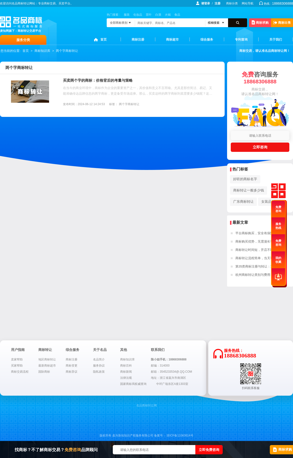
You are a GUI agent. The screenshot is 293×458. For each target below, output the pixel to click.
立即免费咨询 (209, 450)
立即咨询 (260, 147)
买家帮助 (17, 365)
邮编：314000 (160, 365)
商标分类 (232, 3)
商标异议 (71, 371)
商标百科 (126, 365)
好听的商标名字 (245, 179)
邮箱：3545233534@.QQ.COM (171, 371)
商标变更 (71, 365)
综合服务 (206, 39)
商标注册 (138, 39)
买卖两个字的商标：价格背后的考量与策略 (98, 80)
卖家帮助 (17, 359)
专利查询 (241, 39)
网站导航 (247, 3)
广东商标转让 (243, 201)
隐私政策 (99, 371)
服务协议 (99, 365)
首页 (103, 39)
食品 (177, 14)
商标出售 (282, 22)
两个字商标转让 (67, 51)
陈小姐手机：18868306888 (168, 359)
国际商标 (44, 371)
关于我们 (275, 39)
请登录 (205, 3)
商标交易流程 (20, 371)
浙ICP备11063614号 (180, 435)
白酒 (158, 14)
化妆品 (137, 14)
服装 (127, 14)
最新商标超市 (47, 365)
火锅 (168, 14)
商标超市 (172, 39)
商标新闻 (126, 371)
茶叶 (149, 14)
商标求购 (260, 22)
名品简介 (99, 359)
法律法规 (126, 378)
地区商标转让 (47, 359)
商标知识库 (42, 51)
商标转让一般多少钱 (248, 190)
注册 (217, 3)
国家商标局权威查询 (133, 384)
